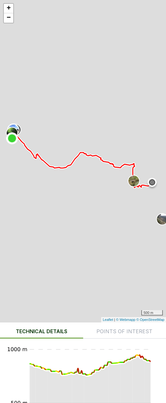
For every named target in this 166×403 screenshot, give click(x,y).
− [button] (9, 18)
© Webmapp (126, 320)
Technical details (41, 331)
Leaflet (108, 320)
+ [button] (9, 8)
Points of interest (124, 331)
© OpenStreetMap (150, 320)
